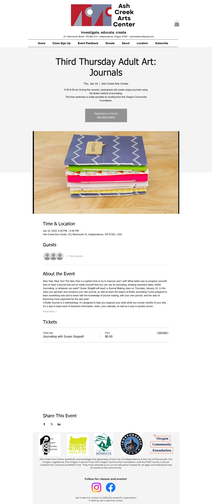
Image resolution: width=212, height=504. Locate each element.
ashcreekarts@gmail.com (142, 36)
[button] (176, 23)
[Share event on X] (51, 424)
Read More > (50, 311)
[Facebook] (110, 487)
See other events (106, 117)
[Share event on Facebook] (44, 424)
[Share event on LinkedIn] (59, 424)
